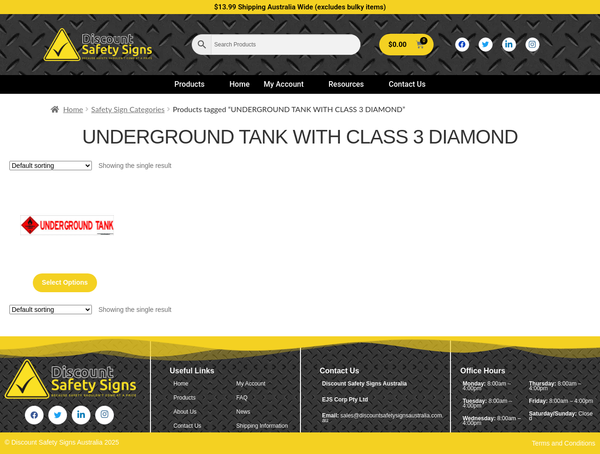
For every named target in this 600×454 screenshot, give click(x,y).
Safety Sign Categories (128, 109)
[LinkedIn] (509, 45)
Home (240, 84)
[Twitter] (486, 45)
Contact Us (407, 84)
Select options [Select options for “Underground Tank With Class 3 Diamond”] (65, 282)
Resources (350, 84)
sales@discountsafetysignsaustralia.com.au (382, 418)
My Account (287, 84)
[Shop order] (50, 165)
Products (193, 84)
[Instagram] (532, 45)
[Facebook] (462, 45)
